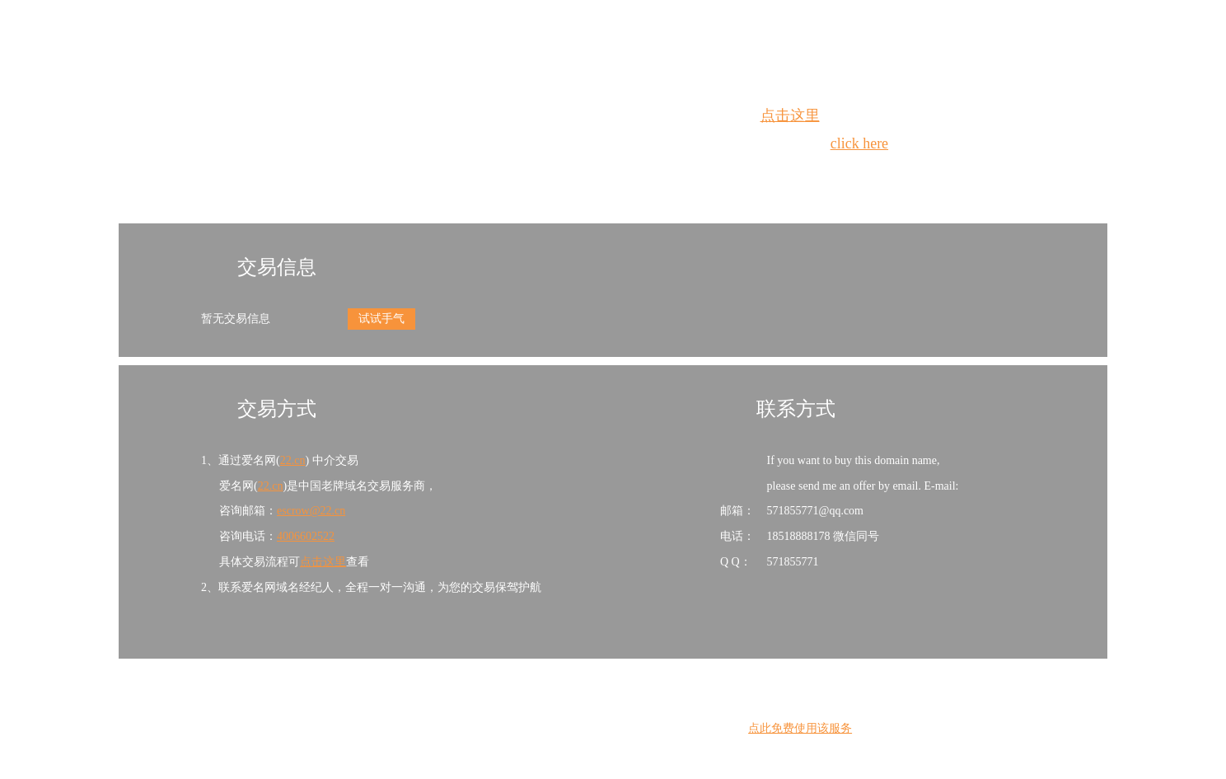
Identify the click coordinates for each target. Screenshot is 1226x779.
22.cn (293, 460)
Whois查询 (571, 173)
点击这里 (790, 115)
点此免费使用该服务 (800, 728)
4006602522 (306, 536)
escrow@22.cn (311, 510)
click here (859, 143)
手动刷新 (658, 173)
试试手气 (381, 318)
